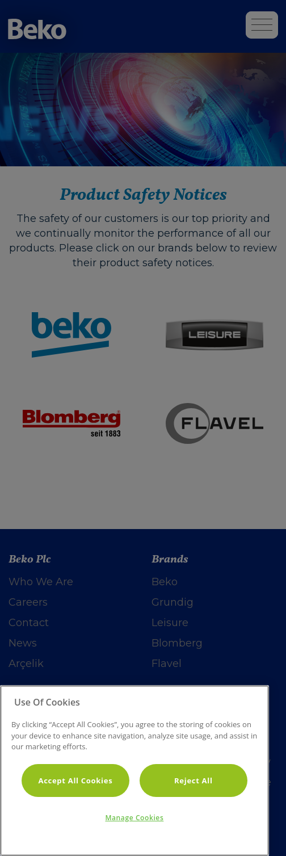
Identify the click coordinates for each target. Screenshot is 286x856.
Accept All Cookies (75, 780)
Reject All (193, 780)
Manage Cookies (134, 818)
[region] (134, 770)
